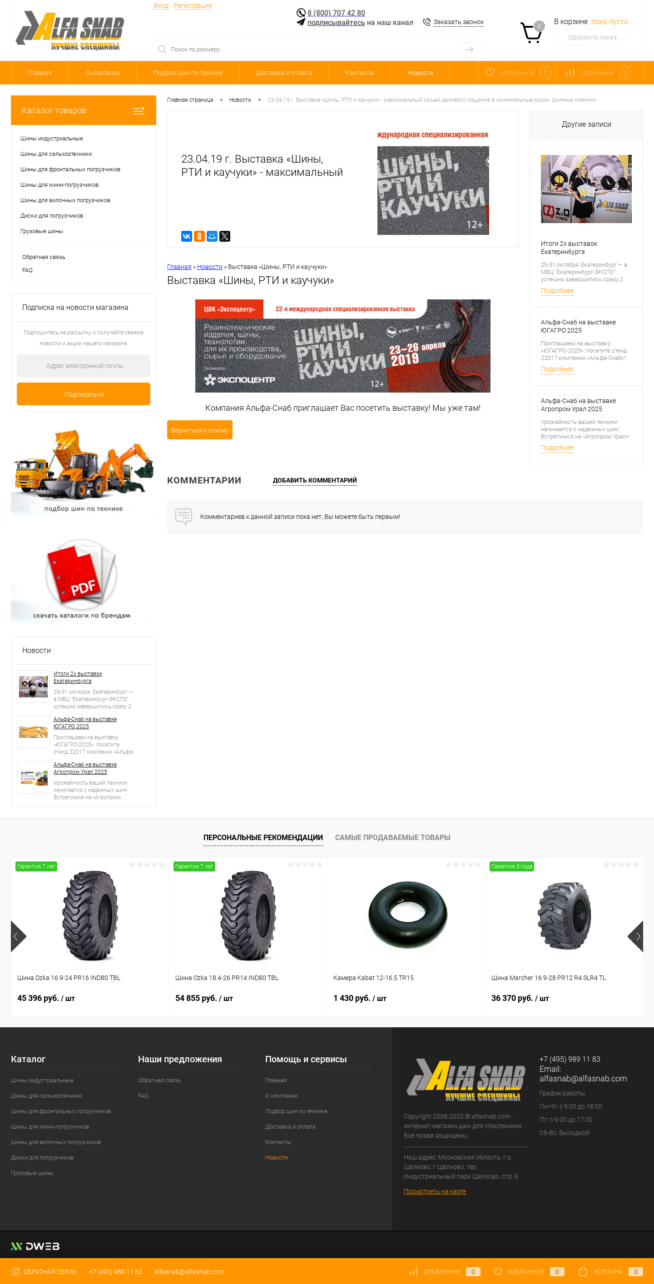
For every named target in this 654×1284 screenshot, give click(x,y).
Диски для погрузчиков (42, 1157)
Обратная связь (43, 257)
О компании (102, 72)
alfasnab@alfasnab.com (583, 1078)
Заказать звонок (459, 21)
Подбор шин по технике (188, 72)
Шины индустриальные (42, 1080)
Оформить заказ (592, 37)
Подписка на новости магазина (75, 307)
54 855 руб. (204, 998)
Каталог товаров (83, 110)
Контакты (360, 72)
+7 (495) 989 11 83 (115, 1271)
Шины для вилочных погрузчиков (56, 1142)
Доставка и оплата (284, 72)
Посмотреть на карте (435, 1191)
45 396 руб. (46, 998)
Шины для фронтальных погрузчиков (61, 1111)
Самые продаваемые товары (393, 837)
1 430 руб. (359, 998)
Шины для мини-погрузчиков (50, 1126)
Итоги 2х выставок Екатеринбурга (78, 677)
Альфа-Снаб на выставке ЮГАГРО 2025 (85, 723)
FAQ (27, 270)
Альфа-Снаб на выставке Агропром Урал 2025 (85, 768)
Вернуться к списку (199, 430)
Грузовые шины (32, 1173)
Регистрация (193, 5)
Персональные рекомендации (263, 837)
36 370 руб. (520, 998)
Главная (40, 72)
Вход (161, 5)
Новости (420, 72)
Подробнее (557, 290)
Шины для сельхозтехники (46, 1095)
